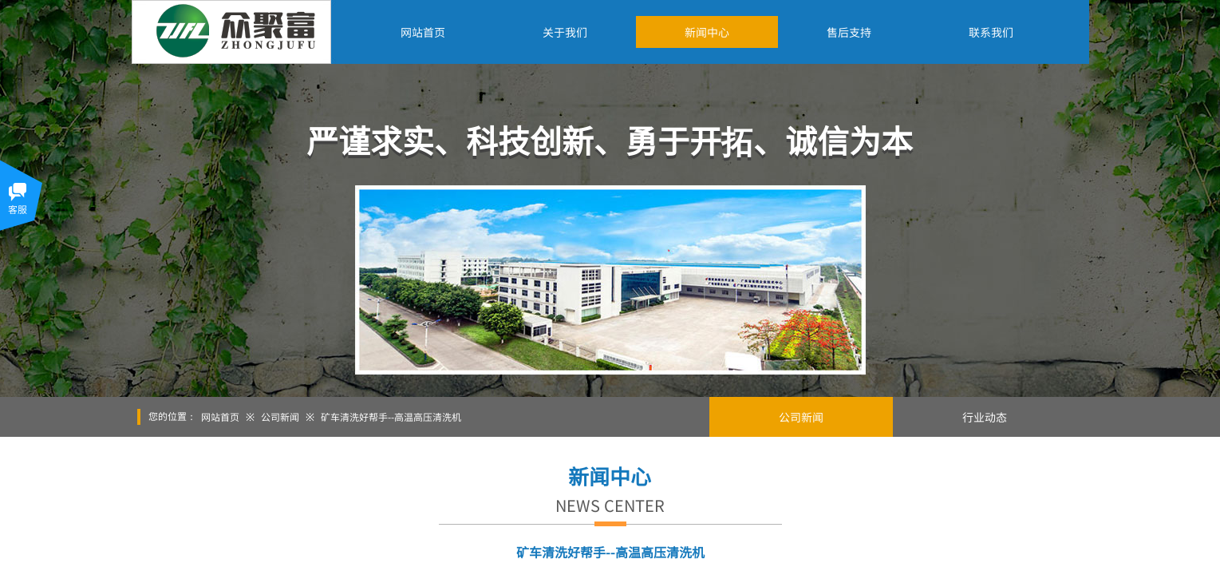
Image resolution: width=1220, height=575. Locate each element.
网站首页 (220, 416)
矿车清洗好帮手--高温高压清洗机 (391, 416)
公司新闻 (280, 416)
